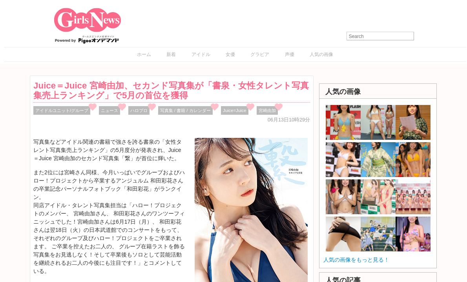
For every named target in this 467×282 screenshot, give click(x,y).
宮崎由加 (267, 110)
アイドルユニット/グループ (61, 110)
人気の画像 (321, 54)
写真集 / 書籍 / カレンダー (185, 110)
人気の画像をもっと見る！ (356, 260)
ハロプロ (139, 110)
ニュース (109, 110)
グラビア (259, 54)
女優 (230, 54)
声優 (289, 54)
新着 (171, 54)
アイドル (201, 54)
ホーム (144, 54)
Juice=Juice (234, 110)
